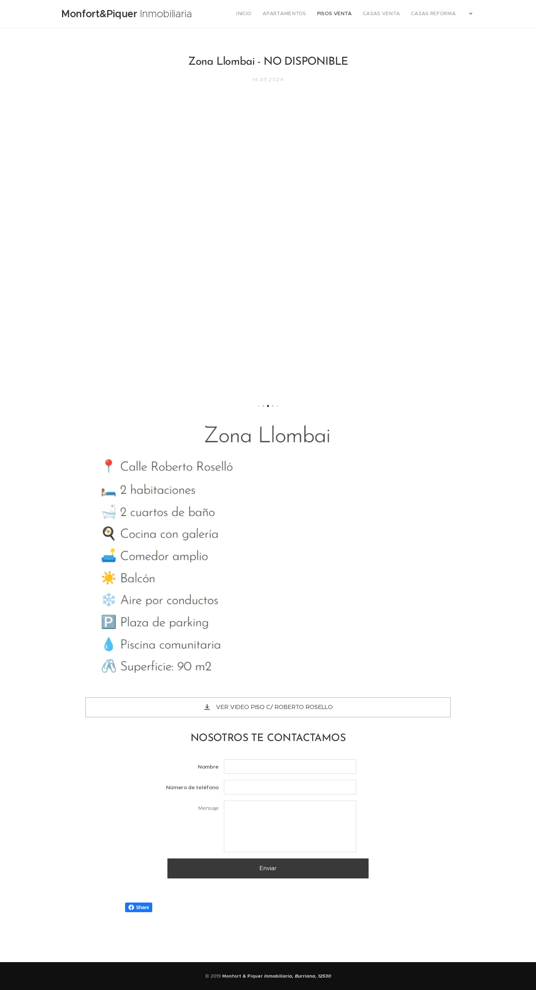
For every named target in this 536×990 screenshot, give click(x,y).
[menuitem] (366, 14)
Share (138, 907)
